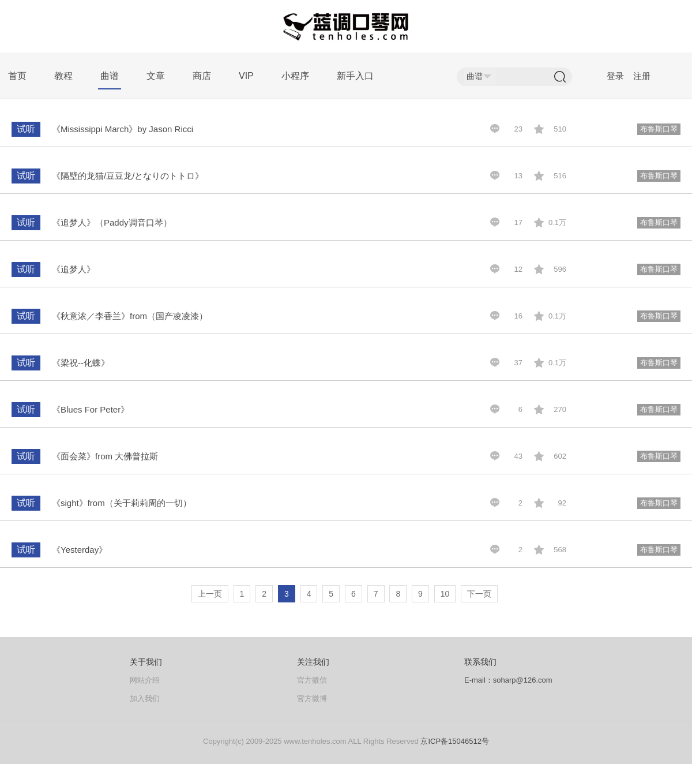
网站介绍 (145, 680)
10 (445, 593)
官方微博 (312, 698)
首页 (17, 76)
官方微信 (312, 680)
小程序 (295, 76)
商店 (202, 76)
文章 (155, 76)
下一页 (479, 593)
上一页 (210, 593)
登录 (615, 76)
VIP (246, 76)
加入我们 (145, 698)
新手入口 (355, 76)
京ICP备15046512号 (454, 741)
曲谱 (109, 76)
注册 (641, 76)
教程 (63, 76)
